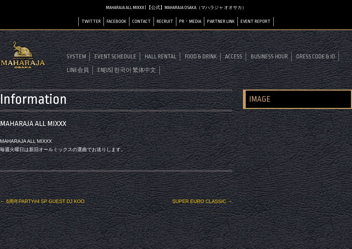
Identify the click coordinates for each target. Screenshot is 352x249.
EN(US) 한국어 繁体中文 (126, 70)
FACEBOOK (116, 21)
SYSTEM (76, 57)
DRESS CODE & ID (315, 57)
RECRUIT (165, 21)
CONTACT (141, 21)
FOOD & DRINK (201, 57)
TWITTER (91, 21)
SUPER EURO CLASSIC (202, 201)
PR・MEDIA (190, 21)
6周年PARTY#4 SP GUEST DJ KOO (42, 201)
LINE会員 (78, 70)
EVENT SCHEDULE (115, 57)
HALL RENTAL (160, 57)
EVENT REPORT (256, 21)
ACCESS (233, 57)
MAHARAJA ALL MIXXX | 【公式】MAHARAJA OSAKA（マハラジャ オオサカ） (176, 7)
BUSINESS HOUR (269, 57)
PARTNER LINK (221, 21)
